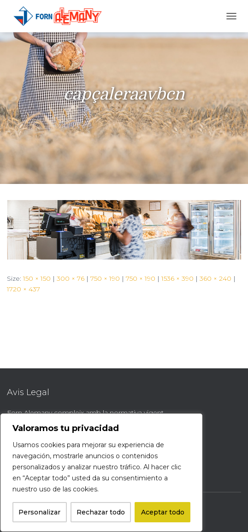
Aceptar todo (162, 512)
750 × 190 (105, 278)
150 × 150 (37, 278)
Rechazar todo (101, 512)
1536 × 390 (177, 278)
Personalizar (39, 512)
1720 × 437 (23, 289)
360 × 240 (215, 278)
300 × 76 (70, 278)
